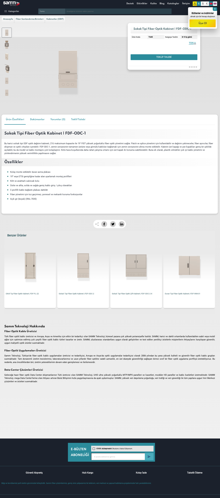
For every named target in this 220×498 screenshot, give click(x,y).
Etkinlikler (142, 3)
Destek (130, 3)
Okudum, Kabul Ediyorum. (113, 448)
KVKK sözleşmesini (104, 449)
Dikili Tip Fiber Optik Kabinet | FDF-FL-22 (22, 294)
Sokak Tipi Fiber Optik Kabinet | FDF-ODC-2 (76, 294)
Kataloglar (173, 3)
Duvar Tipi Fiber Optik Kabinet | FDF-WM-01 (182, 294)
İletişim (186, 3)
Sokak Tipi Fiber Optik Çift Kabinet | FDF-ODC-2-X (132, 294)
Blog (162, 3)
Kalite (153, 3)
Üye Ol (203, 23)
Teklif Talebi (164, 57)
